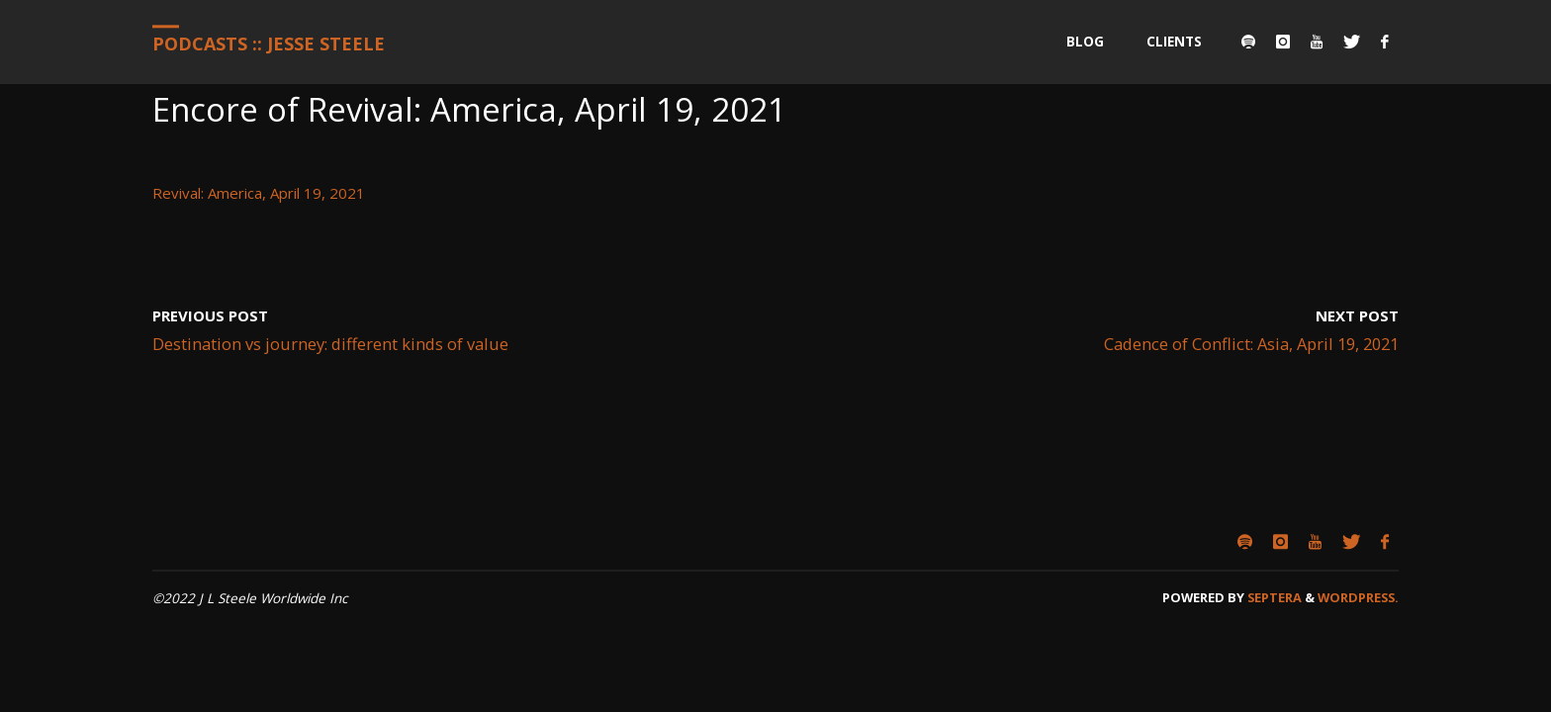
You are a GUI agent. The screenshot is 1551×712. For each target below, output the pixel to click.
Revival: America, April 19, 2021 (258, 193)
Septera (1273, 597)
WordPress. (1358, 597)
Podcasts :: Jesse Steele (268, 43)
